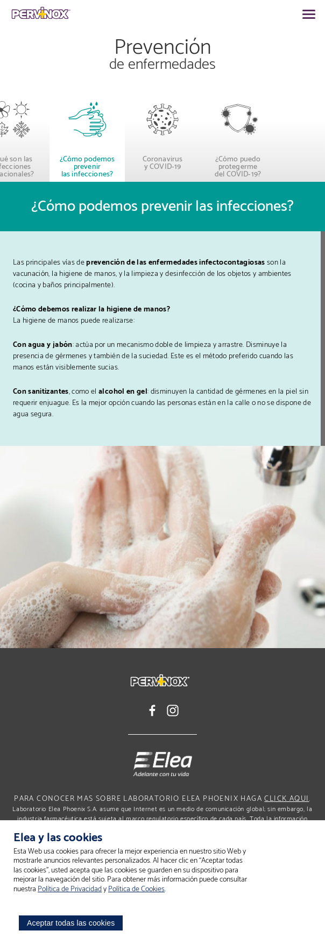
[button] (21, 135)
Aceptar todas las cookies (71, 923)
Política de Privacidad (70, 889)
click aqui (286, 799)
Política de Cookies (136, 889)
